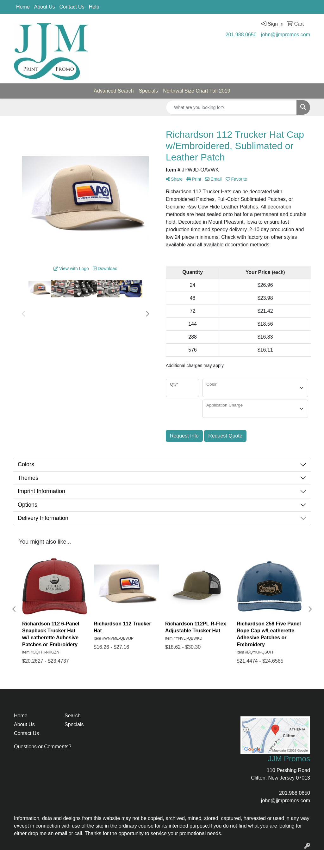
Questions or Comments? (42, 746)
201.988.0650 (241, 34)
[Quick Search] (231, 107)
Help (94, 6)
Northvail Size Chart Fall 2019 (196, 90)
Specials (148, 90)
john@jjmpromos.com (285, 34)
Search (73, 715)
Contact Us (71, 6)
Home (23, 6)
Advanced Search (114, 90)
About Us (44, 6)
